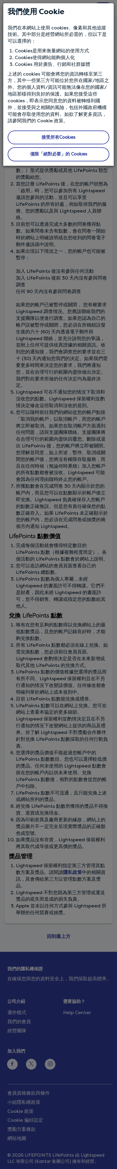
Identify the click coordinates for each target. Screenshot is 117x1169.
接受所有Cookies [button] (58, 137)
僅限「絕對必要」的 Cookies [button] (58, 154)
